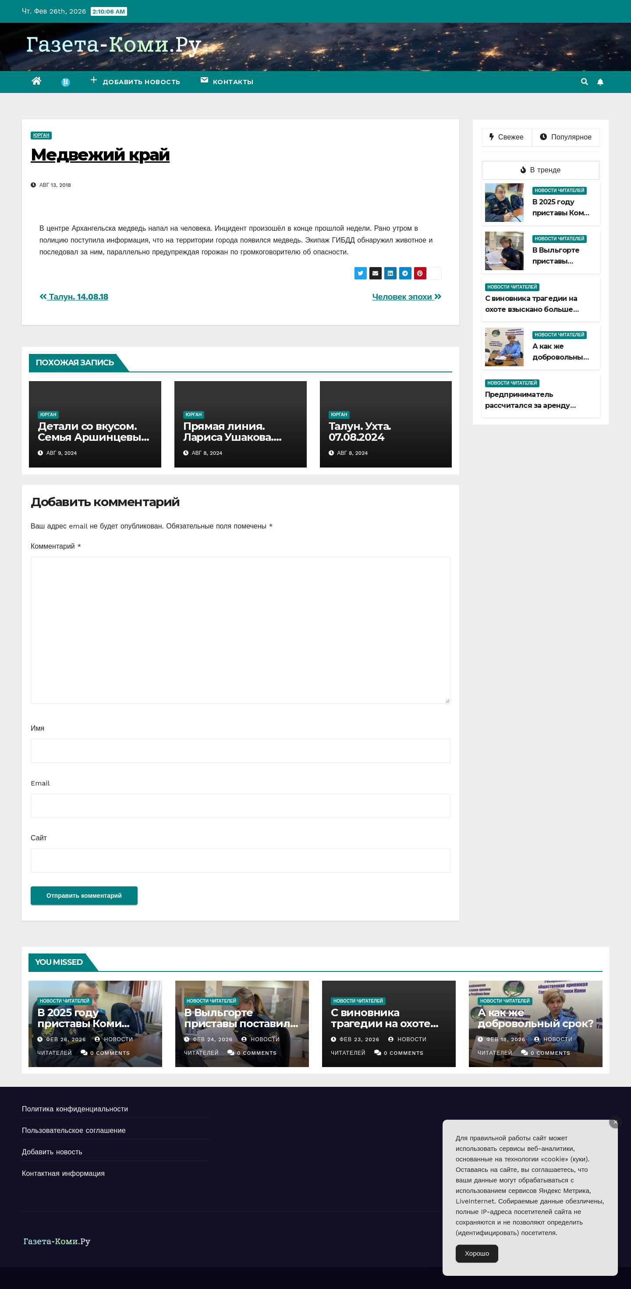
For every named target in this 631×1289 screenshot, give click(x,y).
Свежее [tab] (506, 137)
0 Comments (110, 1053)
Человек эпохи (407, 297)
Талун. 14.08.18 (73, 297)
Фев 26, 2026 (66, 1039)
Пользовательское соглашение (74, 1130)
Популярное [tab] (566, 137)
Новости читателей (560, 190)
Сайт (39, 838)
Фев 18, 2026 (505, 1039)
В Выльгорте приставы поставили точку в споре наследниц (240, 1029)
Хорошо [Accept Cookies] (477, 1253)
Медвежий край (100, 154)
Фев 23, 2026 (359, 1039)
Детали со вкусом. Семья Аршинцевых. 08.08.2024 (93, 437)
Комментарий (56, 546)
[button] (584, 82)
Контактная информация (63, 1173)
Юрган (41, 135)
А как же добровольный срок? (560, 357)
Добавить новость (52, 1152)
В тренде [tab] (541, 170)
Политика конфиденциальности (75, 1109)
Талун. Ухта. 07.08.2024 (360, 431)
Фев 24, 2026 (213, 1039)
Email (40, 783)
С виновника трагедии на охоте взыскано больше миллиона (531, 309)
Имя (37, 728)
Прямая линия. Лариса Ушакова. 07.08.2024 (228, 437)
